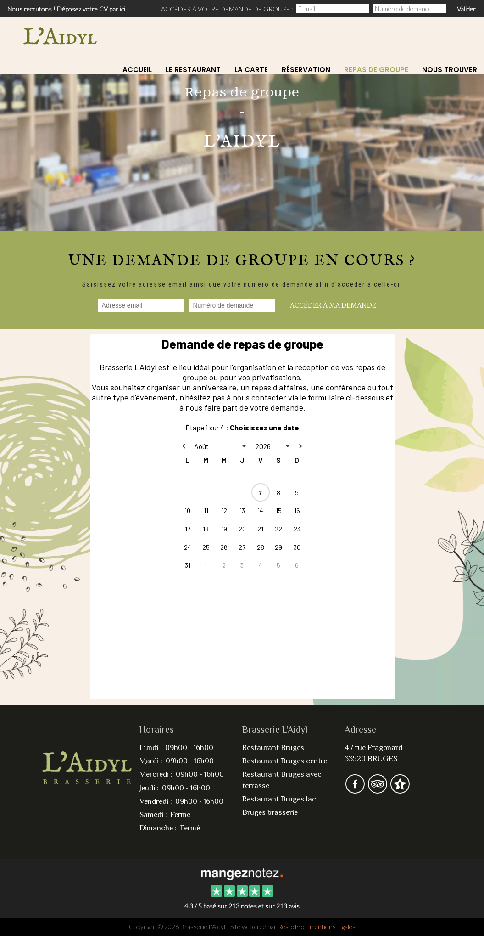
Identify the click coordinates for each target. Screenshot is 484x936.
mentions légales (333, 926)
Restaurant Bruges (273, 747)
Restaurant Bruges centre (284, 760)
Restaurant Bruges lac (279, 799)
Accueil (137, 69)
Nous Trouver (449, 69)
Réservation (306, 69)
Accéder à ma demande (333, 305)
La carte (251, 69)
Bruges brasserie (270, 812)
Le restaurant (193, 69)
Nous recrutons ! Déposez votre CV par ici (66, 9)
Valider (466, 9)
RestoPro (291, 926)
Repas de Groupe (376, 69)
